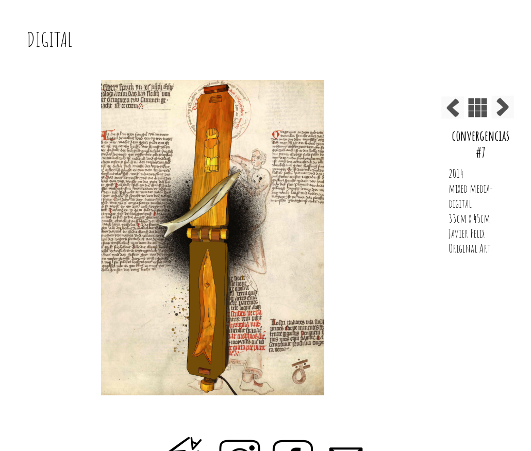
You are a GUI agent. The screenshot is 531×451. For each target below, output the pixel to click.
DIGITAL (49, 39)
